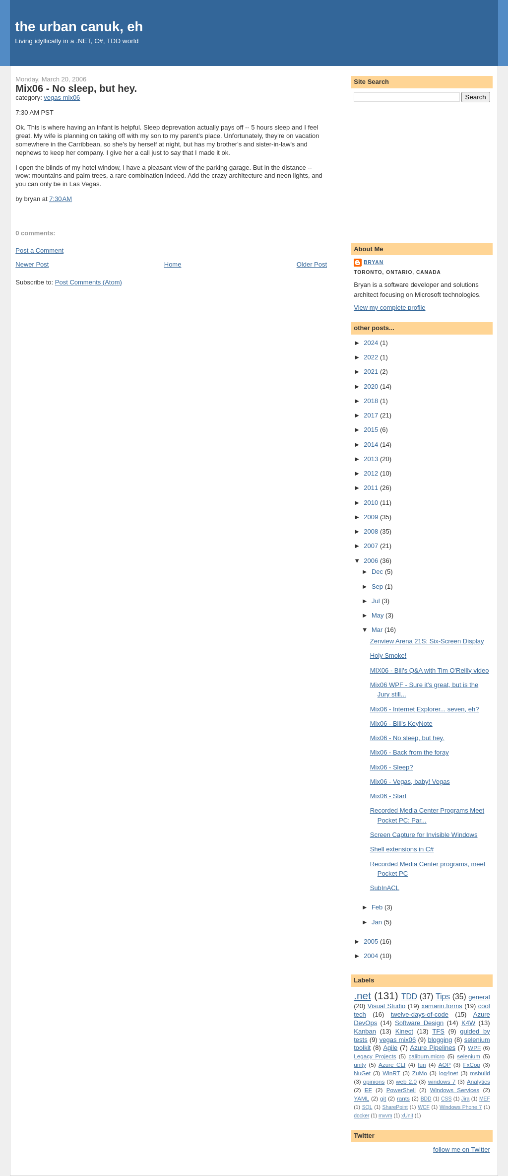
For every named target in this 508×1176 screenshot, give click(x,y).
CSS (446, 1099)
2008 (372, 531)
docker (361, 1115)
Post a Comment (39, 250)
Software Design (419, 1023)
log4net (448, 1073)
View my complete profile (389, 307)
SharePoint (395, 1107)
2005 (372, 941)
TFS (438, 1031)
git (383, 1098)
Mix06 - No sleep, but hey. (76, 88)
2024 (372, 342)
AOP (445, 1064)
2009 (372, 517)
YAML (361, 1098)
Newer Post (32, 264)
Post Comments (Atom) (88, 282)
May (378, 615)
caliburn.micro (427, 1056)
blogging (440, 1039)
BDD (426, 1099)
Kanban (365, 1031)
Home (173, 264)
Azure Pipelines (432, 1047)
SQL (367, 1107)
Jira (465, 1099)
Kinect (404, 1031)
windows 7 (442, 1081)
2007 (372, 546)
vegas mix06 (62, 97)
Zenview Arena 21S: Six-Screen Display (427, 641)
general (479, 997)
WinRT (391, 1073)
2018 (372, 401)
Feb (378, 907)
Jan (378, 922)
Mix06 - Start (388, 796)
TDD (409, 996)
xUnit (407, 1115)
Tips (443, 996)
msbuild (480, 1073)
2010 (372, 502)
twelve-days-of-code (419, 1014)
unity (360, 1064)
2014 (372, 444)
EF (368, 1090)
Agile (390, 1047)
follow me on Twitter (461, 1149)
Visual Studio (387, 1006)
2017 (372, 415)
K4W (468, 1023)
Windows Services (455, 1090)
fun (422, 1064)
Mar (378, 629)
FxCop (471, 1064)
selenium (468, 1056)
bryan (373, 262)
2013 (372, 459)
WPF (474, 1047)
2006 (372, 560)
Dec (378, 571)
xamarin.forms (441, 1006)
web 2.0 (406, 1081)
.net (362, 995)
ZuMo (419, 1073)
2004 (372, 956)
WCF (424, 1107)
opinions (374, 1081)
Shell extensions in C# (402, 849)
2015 (372, 429)
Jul (376, 601)
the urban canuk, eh (79, 26)
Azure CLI (392, 1064)
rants (403, 1098)
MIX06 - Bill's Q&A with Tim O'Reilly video (429, 670)
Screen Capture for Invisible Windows (424, 834)
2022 (372, 357)
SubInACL (384, 888)
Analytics (478, 1081)
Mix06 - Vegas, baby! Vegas (410, 781)
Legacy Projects (375, 1056)
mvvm (385, 1115)
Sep (378, 586)
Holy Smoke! (388, 655)
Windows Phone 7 (461, 1107)
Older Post (312, 264)
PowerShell (401, 1090)
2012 (372, 473)
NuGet (362, 1073)
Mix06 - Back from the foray (409, 752)
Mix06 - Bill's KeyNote (401, 723)
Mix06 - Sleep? (391, 767)
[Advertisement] (422, 171)
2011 (372, 487)
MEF (484, 1099)
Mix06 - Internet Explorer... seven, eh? (424, 709)
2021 (372, 371)
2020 (372, 386)
